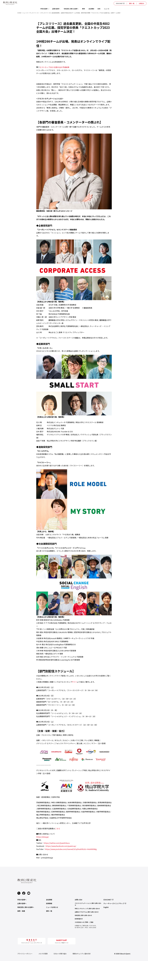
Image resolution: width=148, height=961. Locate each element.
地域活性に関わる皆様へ (71, 9)
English (106, 907)
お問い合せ (78, 899)
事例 (83, 9)
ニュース (106, 9)
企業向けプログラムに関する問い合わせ (87, 912)
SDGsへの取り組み (60, 953)
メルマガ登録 (43, 953)
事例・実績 (21, 911)
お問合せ (141, 3)
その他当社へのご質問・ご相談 (84, 922)
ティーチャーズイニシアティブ (114, 903)
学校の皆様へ (44, 9)
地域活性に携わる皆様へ (25, 907)
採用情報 (49, 903)
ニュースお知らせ (52, 907)
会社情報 (91, 9)
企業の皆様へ (56, 9)
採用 (99, 9)
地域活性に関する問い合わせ (83, 915)
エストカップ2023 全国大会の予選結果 (54, 67)
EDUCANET (120, 3)
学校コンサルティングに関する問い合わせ (87, 908)
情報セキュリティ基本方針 (82, 953)
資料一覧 (131, 3)
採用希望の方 (79, 919)
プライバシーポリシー (24, 953)
